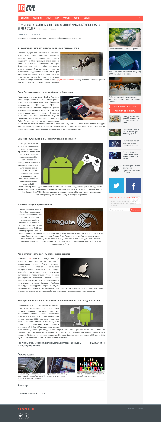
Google (24, 342)
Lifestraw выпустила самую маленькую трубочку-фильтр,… (131, 132)
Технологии (25, 18)
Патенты (31, 342)
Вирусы (48, 342)
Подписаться (135, 210)
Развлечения (36, 18)
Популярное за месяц (125, 111)
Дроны (73, 342)
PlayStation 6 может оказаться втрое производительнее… (131, 143)
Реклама (140, 403)
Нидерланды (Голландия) (60, 342)
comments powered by (31, 388)
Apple (28, 259)
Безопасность (39, 342)
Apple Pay (36, 345)
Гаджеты (86, 18)
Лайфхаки (65, 18)
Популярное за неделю (125, 106)
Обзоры (75, 18)
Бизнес (47, 18)
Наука (56, 18)
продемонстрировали (65, 80)
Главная (53, 29)
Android (20, 345)
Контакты (131, 403)
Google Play (28, 345)
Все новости (43, 29)
